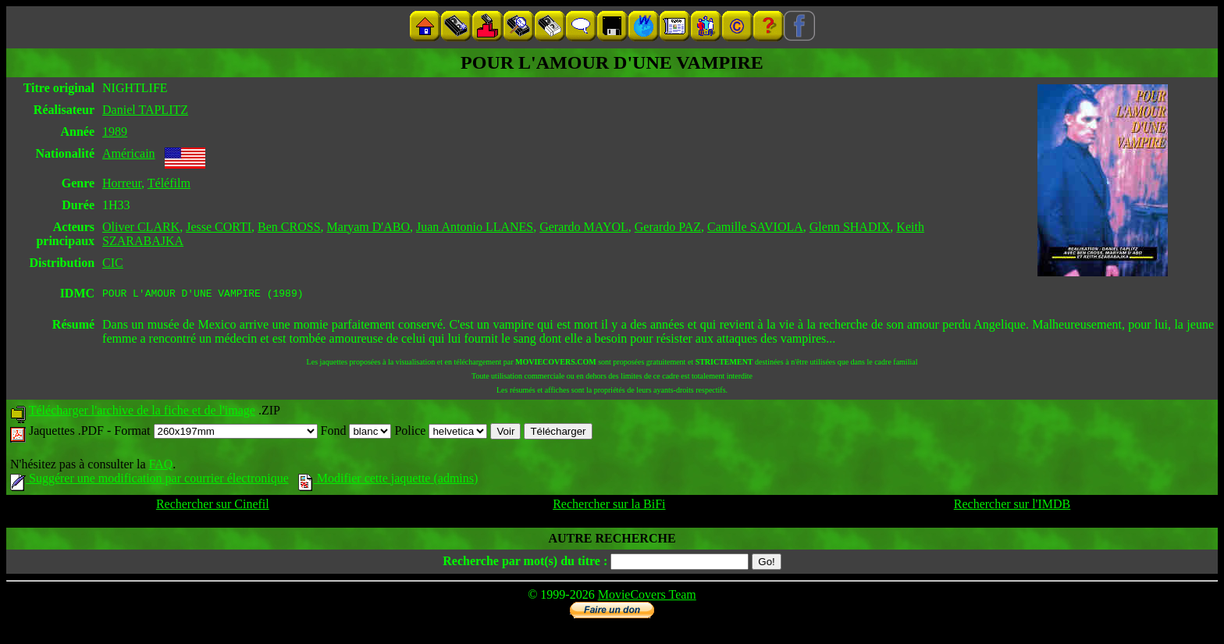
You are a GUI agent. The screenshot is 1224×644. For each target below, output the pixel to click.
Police (440, 432)
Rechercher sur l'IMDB (1012, 506)
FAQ (160, 466)
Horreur (121, 183)
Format (215, 432)
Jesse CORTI (218, 226)
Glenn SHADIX (850, 226)
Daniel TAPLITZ (145, 109)
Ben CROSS (289, 226)
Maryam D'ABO (368, 226)
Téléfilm (169, 183)
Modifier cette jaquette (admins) (388, 480)
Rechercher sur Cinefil (212, 506)
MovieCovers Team (647, 596)
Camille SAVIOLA (755, 226)
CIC (112, 262)
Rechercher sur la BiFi (609, 506)
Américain (128, 153)
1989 (114, 131)
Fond (356, 432)
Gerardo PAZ (668, 226)
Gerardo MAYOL (583, 226)
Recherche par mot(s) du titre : (525, 563)
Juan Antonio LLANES (474, 226)
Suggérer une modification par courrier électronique (149, 480)
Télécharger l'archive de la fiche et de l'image (142, 412)
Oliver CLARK (141, 226)
